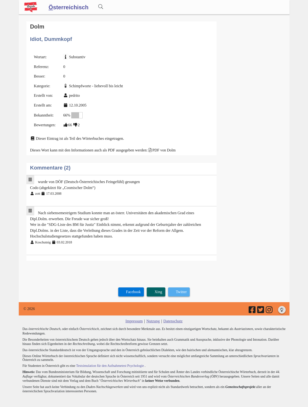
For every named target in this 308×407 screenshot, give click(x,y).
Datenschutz (172, 318)
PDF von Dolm (161, 148)
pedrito (73, 95)
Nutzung (153, 318)
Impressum (134, 318)
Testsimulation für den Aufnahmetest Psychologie (109, 362)
